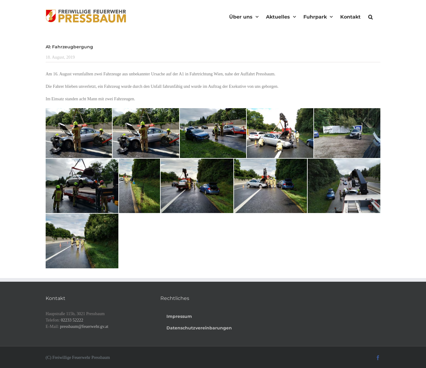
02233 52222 (72, 320)
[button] (370, 16)
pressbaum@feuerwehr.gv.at (84, 326)
